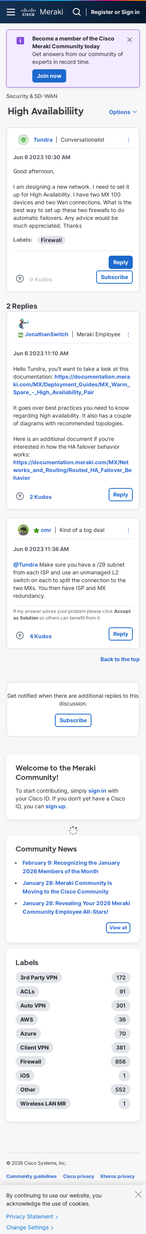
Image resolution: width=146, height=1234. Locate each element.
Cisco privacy (78, 1176)
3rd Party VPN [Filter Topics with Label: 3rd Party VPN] (38, 977)
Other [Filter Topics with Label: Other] (27, 1089)
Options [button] (119, 112)
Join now (49, 75)
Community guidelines (31, 1176)
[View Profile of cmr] (46, 530)
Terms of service (50, 1187)
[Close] (138, 1200)
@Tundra (25, 564)
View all (118, 927)
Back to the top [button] (120, 659)
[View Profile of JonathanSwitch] (47, 334)
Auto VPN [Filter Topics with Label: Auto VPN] (33, 1005)
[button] (128, 140)
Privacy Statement (29, 1221)
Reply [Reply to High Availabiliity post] (120, 262)
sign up (55, 806)
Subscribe (114, 277)
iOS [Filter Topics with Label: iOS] (25, 1075)
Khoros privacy (117, 1176)
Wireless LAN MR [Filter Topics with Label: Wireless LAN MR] (43, 1103)
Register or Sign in (115, 12)
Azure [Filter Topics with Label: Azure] (28, 1033)
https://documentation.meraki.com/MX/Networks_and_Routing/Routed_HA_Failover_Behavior (72, 470)
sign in (97, 790)
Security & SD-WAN (31, 96)
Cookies (15, 1187)
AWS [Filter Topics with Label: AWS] (26, 1019)
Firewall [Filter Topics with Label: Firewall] (30, 1061)
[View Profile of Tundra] (43, 139)
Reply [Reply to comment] (120, 494)
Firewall (51, 240)
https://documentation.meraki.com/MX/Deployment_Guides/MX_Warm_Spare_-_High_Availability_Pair (71, 384)
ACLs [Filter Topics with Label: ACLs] (27, 991)
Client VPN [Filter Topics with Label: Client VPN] (34, 1047)
